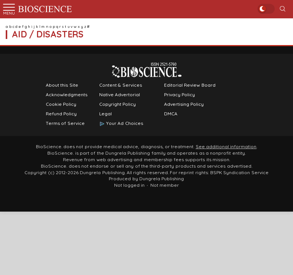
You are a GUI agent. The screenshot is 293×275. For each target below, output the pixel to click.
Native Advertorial (119, 94)
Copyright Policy (117, 104)
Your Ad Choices (124, 123)
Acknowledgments (66, 94)
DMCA (170, 113)
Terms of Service (65, 123)
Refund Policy (61, 113)
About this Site (62, 85)
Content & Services (120, 85)
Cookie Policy (61, 104)
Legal (105, 113)
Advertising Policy (184, 104)
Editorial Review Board (190, 85)
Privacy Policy (179, 94)
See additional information (226, 146)
